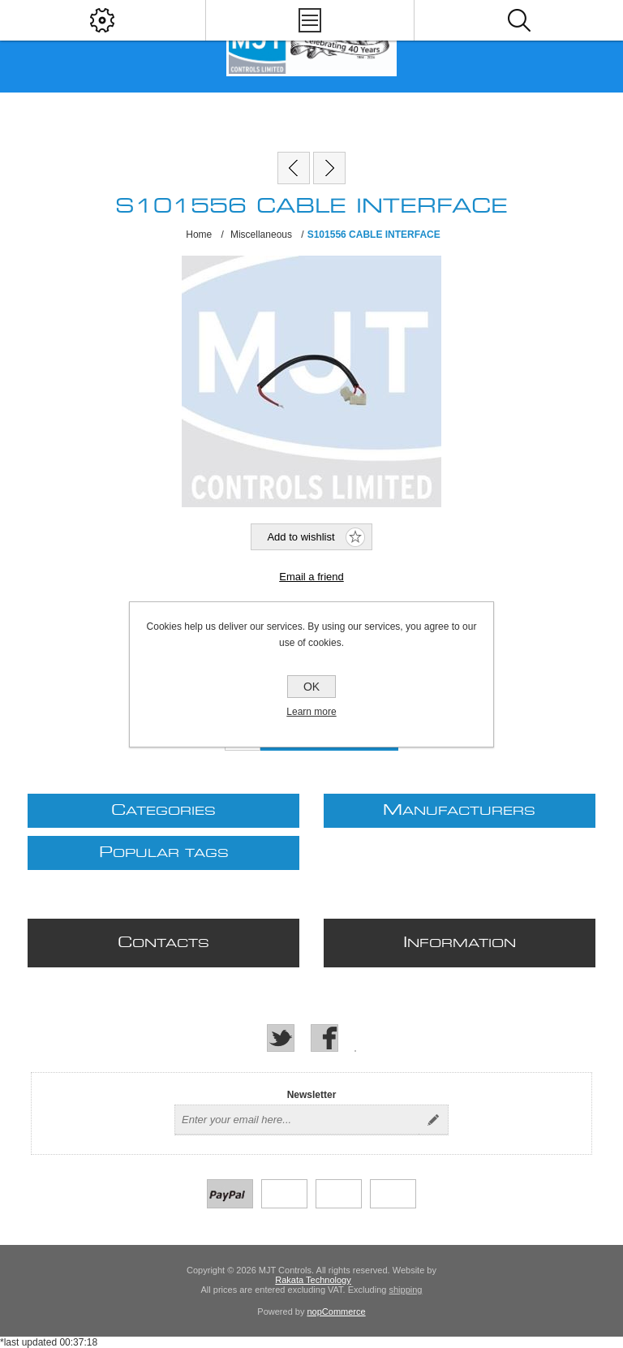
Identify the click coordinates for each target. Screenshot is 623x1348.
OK (311, 686)
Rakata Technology (312, 1280)
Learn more (311, 711)
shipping (405, 1289)
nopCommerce (336, 1311)
